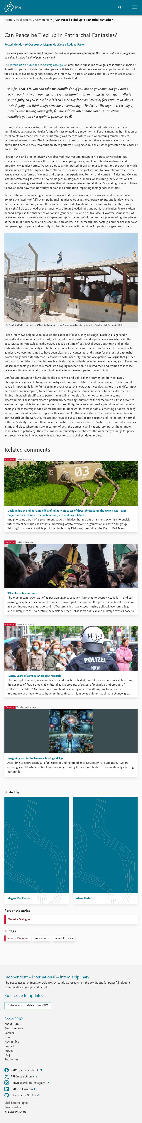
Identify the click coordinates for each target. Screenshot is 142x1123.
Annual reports (13, 1028)
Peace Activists (64, 938)
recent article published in (26, 65)
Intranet (9, 1050)
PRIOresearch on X (19, 1076)
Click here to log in (16, 1103)
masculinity (41, 938)
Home (8, 20)
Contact (9, 1046)
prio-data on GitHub (20, 1095)
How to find (11, 1041)
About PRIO (11, 1024)
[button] (134, 7)
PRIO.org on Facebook (21, 1070)
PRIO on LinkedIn (19, 1089)
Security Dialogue (53, 65)
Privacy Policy (12, 1107)
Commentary (43, 20)
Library (8, 1037)
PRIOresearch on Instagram (25, 1082)
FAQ (7, 1055)
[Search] (119, 7)
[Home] (15, 7)
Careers (9, 1033)
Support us (11, 1059)
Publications (24, 20)
